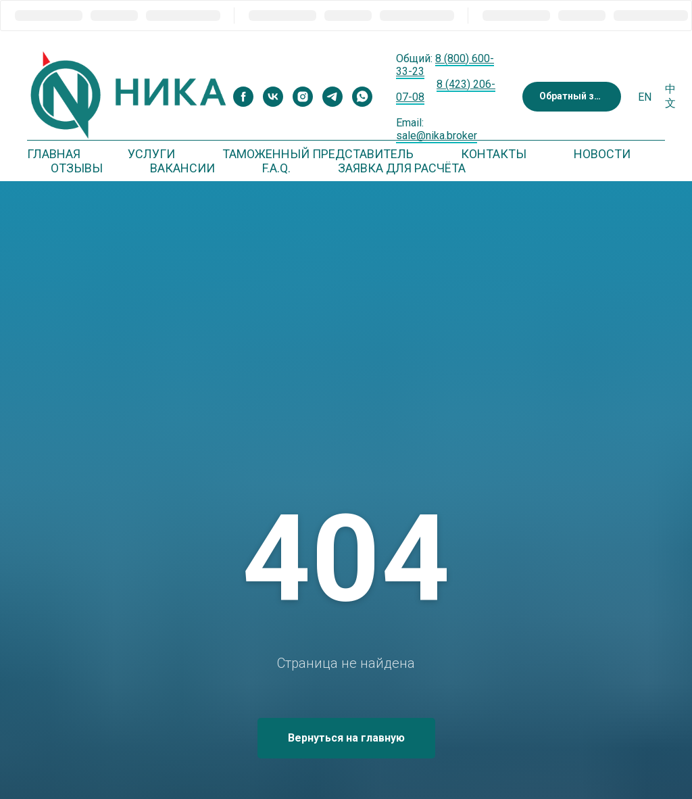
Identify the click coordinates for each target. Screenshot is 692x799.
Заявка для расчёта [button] (402, 168)
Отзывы (77, 168)
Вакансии (182, 168)
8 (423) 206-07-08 (445, 90)
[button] (571, 97)
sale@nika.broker (436, 135)
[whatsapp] (362, 97)
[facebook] (243, 97)
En (644, 97)
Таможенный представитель (318, 154)
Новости (602, 154)
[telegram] (332, 97)
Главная (53, 154)
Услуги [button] (151, 154)
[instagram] (303, 97)
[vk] (273, 97)
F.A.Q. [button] (276, 168)
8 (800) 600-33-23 (445, 65)
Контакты (493, 154)
